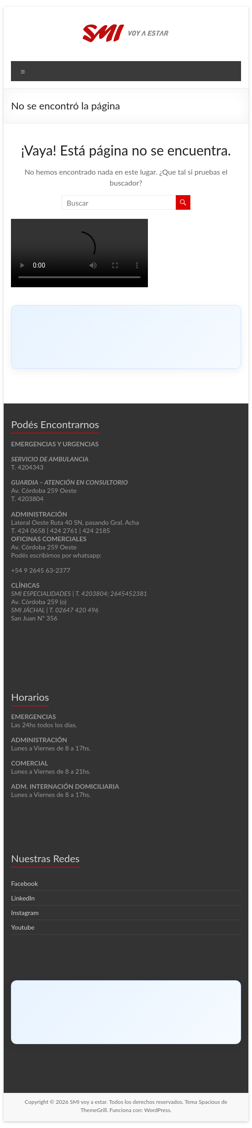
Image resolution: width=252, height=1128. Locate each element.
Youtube (22, 927)
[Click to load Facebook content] (126, 337)
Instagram (24, 912)
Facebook (24, 883)
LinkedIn (23, 898)
